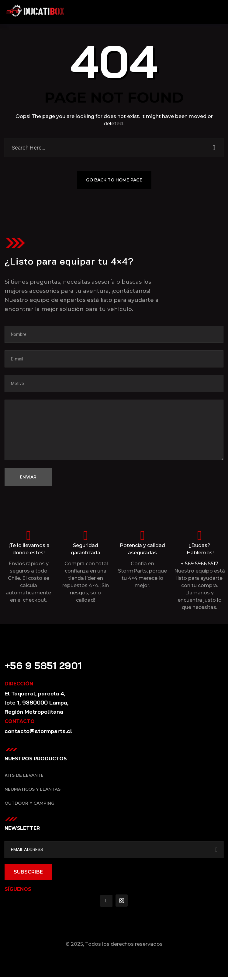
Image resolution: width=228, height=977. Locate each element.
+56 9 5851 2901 (43, 665)
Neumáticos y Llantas (32, 789)
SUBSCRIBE (28, 872)
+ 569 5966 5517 (199, 563)
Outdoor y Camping (29, 803)
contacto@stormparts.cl (38, 731)
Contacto (19, 656)
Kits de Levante (24, 775)
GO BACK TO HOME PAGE (114, 180)
